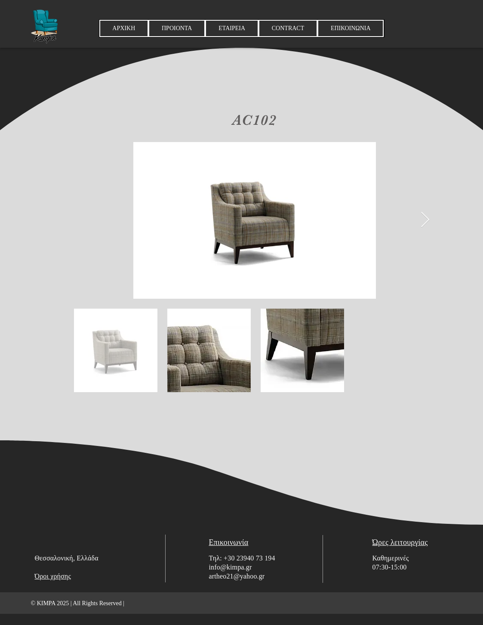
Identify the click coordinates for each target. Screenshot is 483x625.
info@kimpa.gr (230, 567)
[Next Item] (425, 220)
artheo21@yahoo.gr (237, 576)
